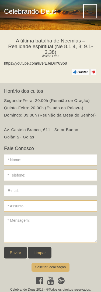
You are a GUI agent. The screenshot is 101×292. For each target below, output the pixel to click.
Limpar (39, 252)
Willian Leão (50, 56)
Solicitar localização (50, 267)
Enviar (15, 252)
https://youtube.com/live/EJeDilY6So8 (35, 63)
